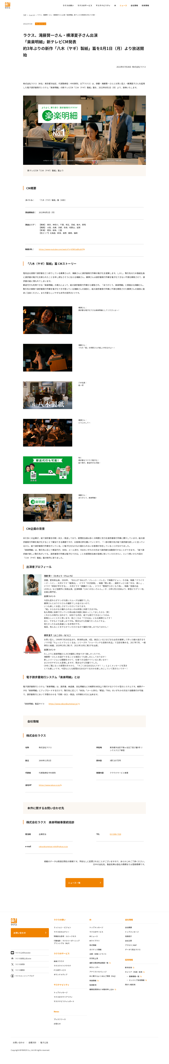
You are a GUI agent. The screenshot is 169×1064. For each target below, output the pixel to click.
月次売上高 (93, 958)
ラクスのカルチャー (61, 932)
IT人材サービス (60, 970)
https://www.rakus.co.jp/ (49, 785)
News (56, 1011)
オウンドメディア (60, 974)
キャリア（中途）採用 (134, 972)
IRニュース (93, 936)
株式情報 (92, 945)
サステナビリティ (61, 984)
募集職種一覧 (134, 976)
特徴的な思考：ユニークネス (65, 936)
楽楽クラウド (59, 961)
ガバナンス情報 (95, 949)
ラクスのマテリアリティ (63, 997)
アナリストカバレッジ (98, 971)
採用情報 (129, 959)
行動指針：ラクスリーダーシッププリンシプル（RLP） (67, 941)
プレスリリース (60, 1019)
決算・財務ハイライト (98, 954)
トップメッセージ (61, 992)
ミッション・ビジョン (62, 927)
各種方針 (32, 1042)
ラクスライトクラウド (62, 965)
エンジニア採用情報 (137, 980)
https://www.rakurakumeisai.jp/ (63, 703)
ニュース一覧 (74, 882)
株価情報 (93, 980)
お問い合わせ (20, 932)
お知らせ (57, 1023)
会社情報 (129, 919)
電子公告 (44, 1042)
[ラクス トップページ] (7, 5)
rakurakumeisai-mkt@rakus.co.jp (53, 846)
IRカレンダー (94, 967)
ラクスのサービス (62, 953)
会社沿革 (128, 940)
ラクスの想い (60, 919)
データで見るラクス (133, 949)
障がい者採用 (130, 984)
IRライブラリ (94, 940)
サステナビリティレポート (64, 1001)
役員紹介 (128, 936)
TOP (24, 15)
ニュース (123, 5)
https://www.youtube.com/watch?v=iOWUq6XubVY (61, 249)
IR (115, 5)
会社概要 (128, 927)
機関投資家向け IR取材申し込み (101, 989)
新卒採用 (128, 967)
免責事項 (92, 985)
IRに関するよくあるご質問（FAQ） (103, 976)
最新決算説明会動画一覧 (99, 963)
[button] (145, 5)
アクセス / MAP (131, 945)
